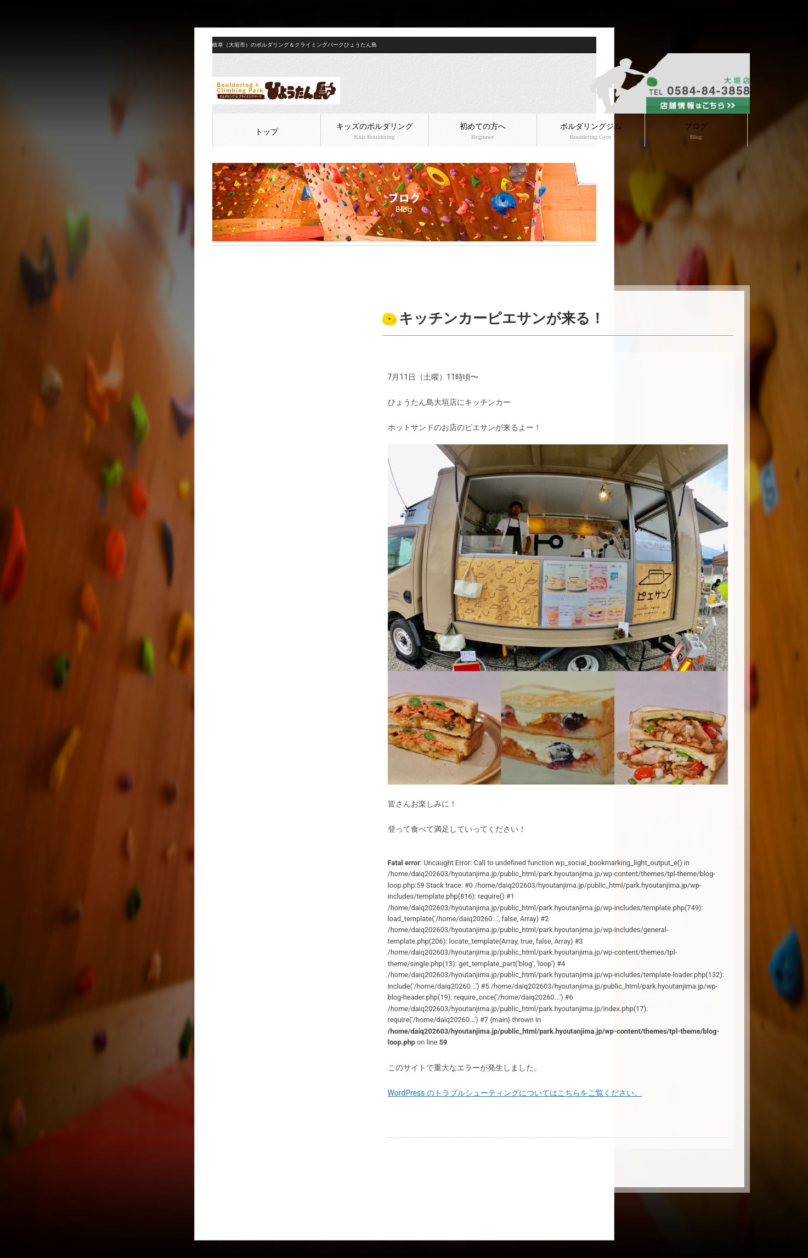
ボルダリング (282, 254)
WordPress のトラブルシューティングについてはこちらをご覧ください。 (515, 1092)
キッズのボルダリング (374, 131)
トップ (266, 132)
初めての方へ (483, 131)
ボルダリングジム (590, 131)
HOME (221, 254)
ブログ (696, 131)
